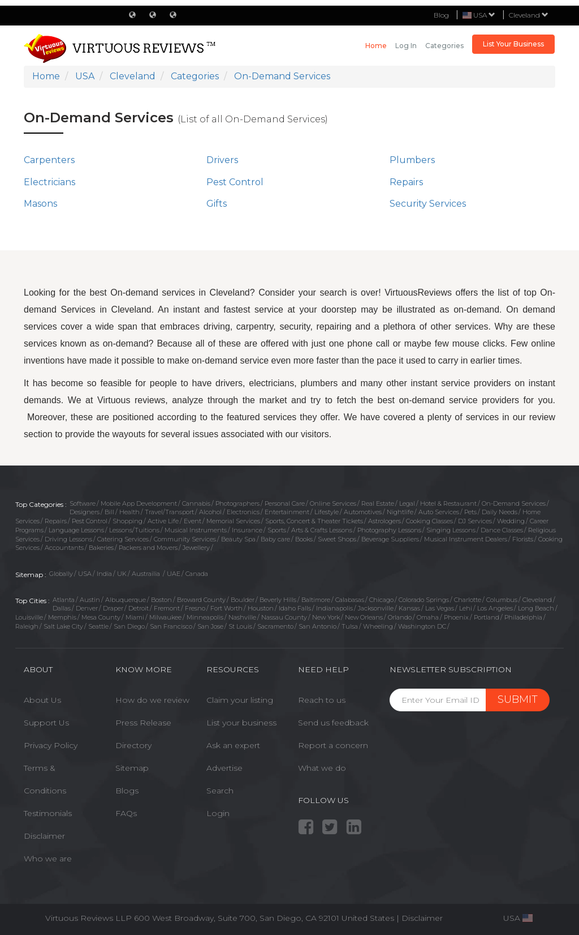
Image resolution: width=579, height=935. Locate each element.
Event (192, 521)
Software (83, 503)
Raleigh (26, 626)
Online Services (333, 503)
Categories (444, 45)
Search (220, 790)
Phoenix (456, 617)
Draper (113, 608)
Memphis (62, 617)
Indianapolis (334, 608)
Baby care (275, 539)
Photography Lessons (389, 530)
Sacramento (275, 626)
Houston (261, 608)
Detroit (138, 608)
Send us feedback (333, 723)
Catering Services (123, 539)
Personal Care (285, 503)
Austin (90, 600)
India (104, 574)
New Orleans (364, 617)
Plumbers (412, 160)
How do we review (152, 700)
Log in (406, 45)
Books (304, 539)
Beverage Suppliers (390, 539)
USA (85, 574)
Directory (133, 745)
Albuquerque (125, 600)
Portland (486, 617)
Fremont (167, 608)
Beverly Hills (278, 600)
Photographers (237, 503)
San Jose (210, 626)
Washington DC (422, 626)
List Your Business (513, 44)
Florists (522, 539)
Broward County (201, 600)
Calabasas (349, 600)
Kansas (409, 608)
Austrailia (147, 574)
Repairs (406, 182)
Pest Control (234, 182)
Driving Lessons (68, 539)
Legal (407, 503)
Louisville (29, 617)
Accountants (64, 548)
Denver (87, 608)
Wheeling (378, 626)
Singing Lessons (451, 530)
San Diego (129, 626)
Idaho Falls (295, 608)
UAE (173, 574)
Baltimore (315, 600)
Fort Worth (226, 608)
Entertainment (287, 512)
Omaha (428, 617)
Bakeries (101, 548)
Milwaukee (165, 617)
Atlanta (64, 600)
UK (122, 574)
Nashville (242, 617)
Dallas (62, 608)
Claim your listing (239, 700)
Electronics (243, 512)
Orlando (400, 617)
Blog (441, 15)
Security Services (428, 203)
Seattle (98, 626)
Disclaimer (44, 836)
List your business (241, 723)
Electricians (49, 182)
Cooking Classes (429, 521)
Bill (109, 512)
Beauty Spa (238, 539)
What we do (322, 768)
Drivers (222, 160)
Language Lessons (76, 530)
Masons (40, 203)
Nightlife (400, 512)
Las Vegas (439, 608)
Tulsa (350, 626)
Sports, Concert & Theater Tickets (314, 521)
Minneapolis (205, 617)
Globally (61, 574)
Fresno (195, 608)
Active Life (163, 521)
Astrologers (384, 521)
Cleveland (528, 15)
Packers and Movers (148, 548)
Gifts (216, 203)
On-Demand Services (514, 503)
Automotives (363, 512)
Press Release (143, 723)
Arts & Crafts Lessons (321, 530)
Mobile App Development (139, 503)
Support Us (46, 723)
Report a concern (333, 745)
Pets (470, 512)
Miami (135, 617)
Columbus (501, 600)
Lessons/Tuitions (134, 530)
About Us (42, 700)
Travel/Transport (169, 512)
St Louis (240, 626)
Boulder (242, 600)
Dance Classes (502, 530)
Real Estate (377, 503)
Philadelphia (523, 617)
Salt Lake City (63, 626)
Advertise (224, 768)
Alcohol (210, 512)
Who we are (48, 858)
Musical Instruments (196, 530)
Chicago (381, 600)
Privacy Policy (50, 745)
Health (129, 512)
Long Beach (536, 608)
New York (326, 617)
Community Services (185, 539)
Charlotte (467, 600)
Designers (85, 512)
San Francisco (171, 626)
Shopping (127, 521)
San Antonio (317, 626)
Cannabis (196, 503)
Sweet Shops (337, 539)
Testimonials (48, 813)
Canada (196, 574)
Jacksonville (376, 608)
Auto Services (438, 512)
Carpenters (49, 160)
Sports (276, 530)
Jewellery (196, 548)
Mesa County (100, 617)
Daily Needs (499, 512)
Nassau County (284, 617)
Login (218, 813)
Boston (161, 600)
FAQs (126, 813)
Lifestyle (326, 512)
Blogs (127, 790)
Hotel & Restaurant (448, 503)
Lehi (465, 608)
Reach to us (321, 700)
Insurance (247, 530)
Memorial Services (233, 521)
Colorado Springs (424, 600)
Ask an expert (233, 745)
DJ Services (475, 521)
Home (376, 45)
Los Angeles (495, 608)
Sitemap (132, 768)
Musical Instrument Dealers (465, 539)
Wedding (511, 521)
